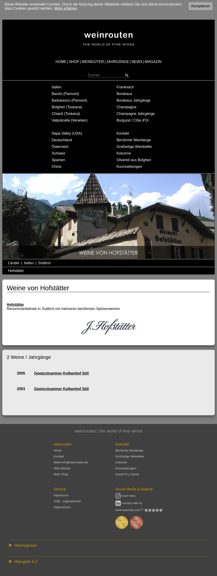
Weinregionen (25, 545)
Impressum (61, 495)
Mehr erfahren (65, 8)
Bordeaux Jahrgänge (133, 100)
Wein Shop (61, 474)
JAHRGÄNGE (117, 62)
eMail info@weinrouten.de (71, 462)
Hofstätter (16, 271)
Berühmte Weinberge (133, 140)
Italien (56, 87)
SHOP (74, 62)
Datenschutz (62, 507)
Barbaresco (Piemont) (69, 100)
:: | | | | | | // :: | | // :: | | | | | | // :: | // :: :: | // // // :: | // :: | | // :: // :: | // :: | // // (108, 545)
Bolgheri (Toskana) (67, 107)
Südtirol (44, 263)
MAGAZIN (153, 62)
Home (58, 450)
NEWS (137, 62)
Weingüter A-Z (26, 562)
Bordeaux (124, 94)
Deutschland (62, 140)
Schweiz (58, 153)
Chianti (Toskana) (66, 114)
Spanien (58, 160)
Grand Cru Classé (127, 474)
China (56, 166)
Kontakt (122, 133)
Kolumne (123, 153)
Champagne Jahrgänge (135, 114)
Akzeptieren (200, 6)
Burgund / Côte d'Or (132, 120)
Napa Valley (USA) (67, 133)
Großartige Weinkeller (134, 147)
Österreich (60, 147)
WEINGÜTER (93, 62)
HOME (61, 62)
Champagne (126, 107)
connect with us (128, 503)
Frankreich (125, 87)
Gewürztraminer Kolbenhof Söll (61, 373)
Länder (14, 263)
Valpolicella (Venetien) (69, 120)
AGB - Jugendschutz (67, 501)
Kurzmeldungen (129, 166)
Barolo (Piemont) (65, 94)
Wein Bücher (62, 468)
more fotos (125, 495)
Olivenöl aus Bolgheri (133, 160)
